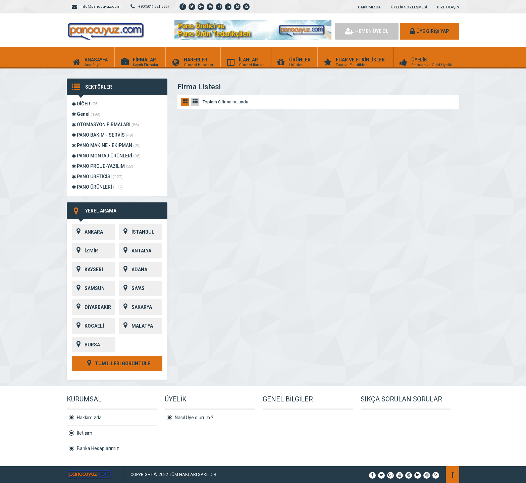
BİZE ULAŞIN (448, 7)
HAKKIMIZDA (369, 7)
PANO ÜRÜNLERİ (97, 187)
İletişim (84, 433)
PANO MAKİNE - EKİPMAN (106, 145)
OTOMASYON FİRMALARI (105, 124)
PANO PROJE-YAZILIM (102, 166)
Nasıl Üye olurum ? (194, 417)
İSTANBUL (136, 232)
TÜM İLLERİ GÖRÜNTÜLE (117, 363)
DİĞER (85, 103)
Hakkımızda (89, 417)
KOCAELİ (88, 326)
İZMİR (85, 250)
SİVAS (132, 288)
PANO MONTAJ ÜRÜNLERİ (106, 155)
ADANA (133, 269)
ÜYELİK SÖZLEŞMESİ (409, 7)
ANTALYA (135, 250)
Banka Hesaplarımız (98, 448)
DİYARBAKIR (91, 307)
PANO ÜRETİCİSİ (97, 176)
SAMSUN (88, 288)
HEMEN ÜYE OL (366, 31)
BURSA (86, 344)
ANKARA (87, 232)
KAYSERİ (87, 269)
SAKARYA (135, 307)
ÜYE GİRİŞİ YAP (429, 31)
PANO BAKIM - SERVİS (102, 135)
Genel (86, 114)
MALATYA (136, 326)
